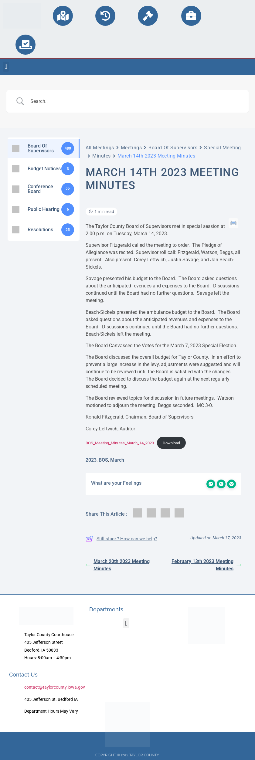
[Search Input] (135, 101)
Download (171, 443)
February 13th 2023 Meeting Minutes (206, 565)
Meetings (131, 148)
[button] (6, 67)
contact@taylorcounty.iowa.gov (54, 687)
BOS (103, 460)
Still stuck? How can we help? (121, 539)
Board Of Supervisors (172, 148)
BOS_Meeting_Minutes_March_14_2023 (120, 443)
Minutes (101, 156)
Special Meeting (222, 148)
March (117, 460)
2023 (91, 460)
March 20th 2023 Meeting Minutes (118, 565)
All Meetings (100, 148)
